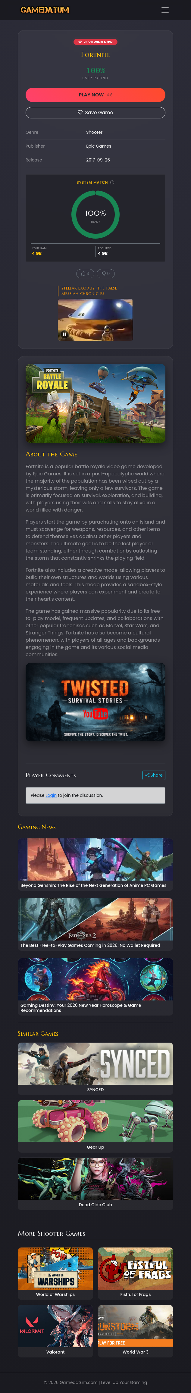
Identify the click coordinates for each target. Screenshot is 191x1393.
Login (51, 795)
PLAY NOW (95, 94)
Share (154, 775)
